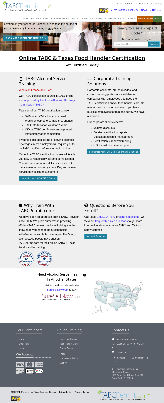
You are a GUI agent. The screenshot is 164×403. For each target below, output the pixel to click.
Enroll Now (145, 18)
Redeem (154, 44)
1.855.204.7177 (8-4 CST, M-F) (124, 10)
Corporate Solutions (119, 18)
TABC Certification (35, 18)
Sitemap (52, 392)
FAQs (119, 4)
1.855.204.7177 (105, 216)
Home (21, 339)
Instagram (138, 358)
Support (129, 4)
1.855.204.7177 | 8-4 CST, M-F (128, 346)
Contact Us (142, 4)
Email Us (122, 352)
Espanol (156, 10)
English (145, 10)
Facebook (119, 358)
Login (157, 18)
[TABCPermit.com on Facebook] (151, 4)
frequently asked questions (111, 221)
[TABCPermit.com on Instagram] (156, 4)
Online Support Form (127, 339)
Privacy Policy (65, 392)
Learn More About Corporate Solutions (113, 152)
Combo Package (91, 18)
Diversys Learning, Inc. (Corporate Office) (125, 370)
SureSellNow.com (57, 289)
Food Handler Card (63, 18)
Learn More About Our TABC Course (38, 178)
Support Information (95, 236)
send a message (129, 216)
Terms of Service (82, 392)
